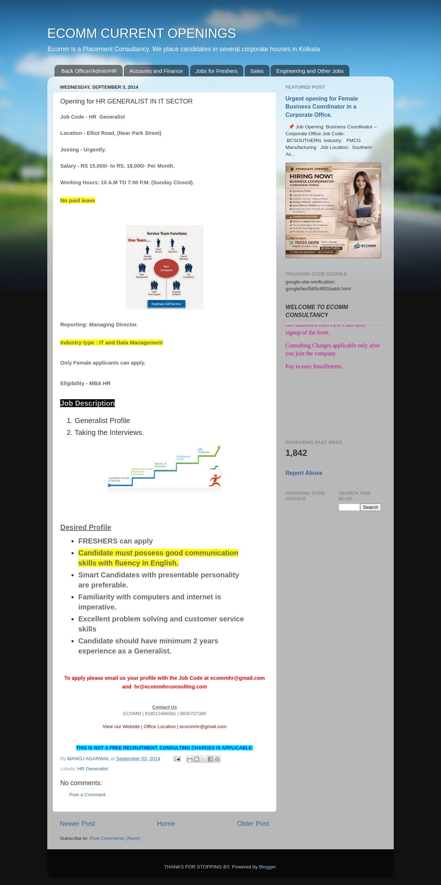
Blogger (267, 866)
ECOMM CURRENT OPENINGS (141, 33)
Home (166, 823)
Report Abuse (304, 473)
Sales (257, 71)
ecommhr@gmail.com (203, 726)
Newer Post (77, 823)
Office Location (160, 726)
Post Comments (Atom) (115, 838)
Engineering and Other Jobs (310, 71)
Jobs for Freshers (217, 71)
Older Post (253, 823)
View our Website (121, 726)
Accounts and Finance (156, 71)
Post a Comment (87, 794)
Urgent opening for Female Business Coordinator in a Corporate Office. (321, 107)
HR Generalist (92, 768)
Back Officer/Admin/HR (89, 71)
